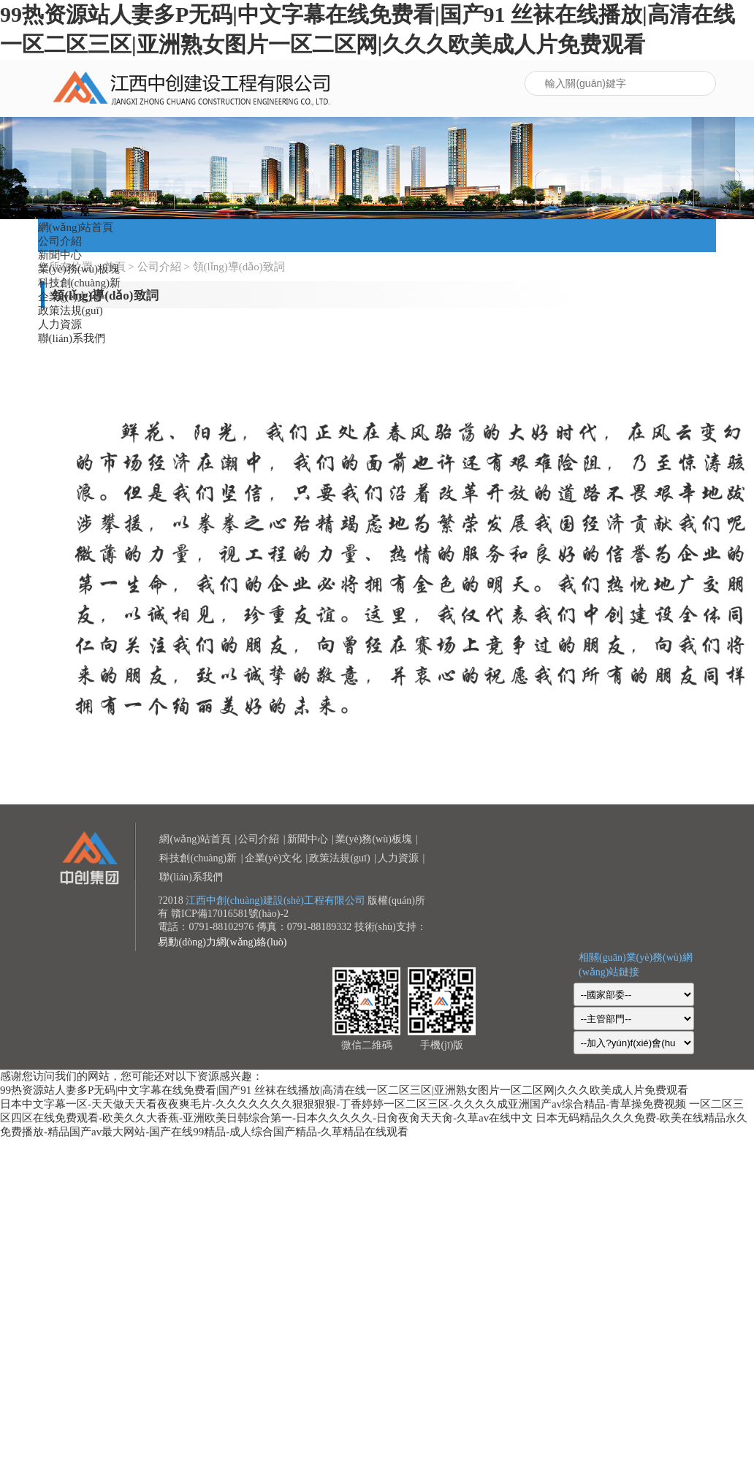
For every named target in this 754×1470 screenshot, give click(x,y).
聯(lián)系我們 (71, 338)
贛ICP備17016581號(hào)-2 (230, 913)
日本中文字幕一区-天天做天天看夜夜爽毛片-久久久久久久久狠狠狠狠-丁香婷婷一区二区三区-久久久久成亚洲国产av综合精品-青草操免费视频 (343, 1104)
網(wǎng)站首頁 (76, 227)
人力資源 (60, 324)
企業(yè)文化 (68, 296)
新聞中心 (60, 255)
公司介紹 (60, 241)
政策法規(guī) (70, 310)
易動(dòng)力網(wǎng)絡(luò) (222, 942)
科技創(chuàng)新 (79, 283)
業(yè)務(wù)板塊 (79, 269)
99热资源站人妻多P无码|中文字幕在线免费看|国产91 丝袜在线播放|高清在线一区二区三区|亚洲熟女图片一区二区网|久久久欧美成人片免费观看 (344, 1090)
